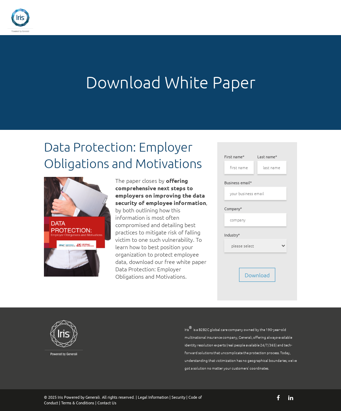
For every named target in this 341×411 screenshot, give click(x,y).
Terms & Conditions (77, 402)
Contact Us (106, 402)
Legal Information (153, 397)
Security (178, 397)
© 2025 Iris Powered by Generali (72, 397)
